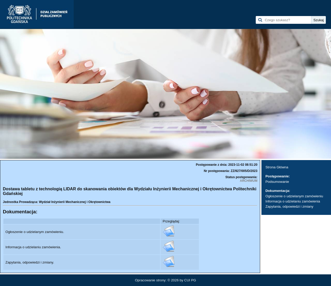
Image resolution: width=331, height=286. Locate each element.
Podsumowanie (277, 182)
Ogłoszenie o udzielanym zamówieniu (294, 196)
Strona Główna (276, 167)
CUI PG (190, 280)
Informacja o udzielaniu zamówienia (292, 201)
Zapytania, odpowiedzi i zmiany (289, 206)
